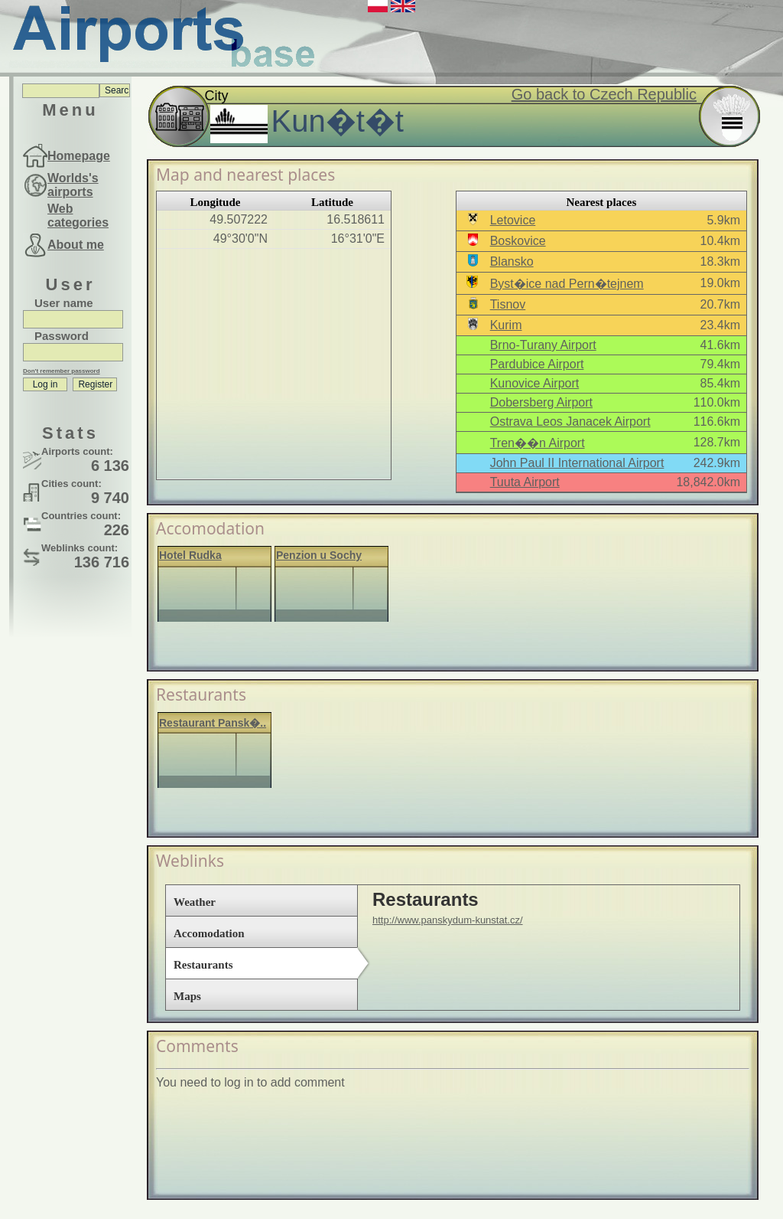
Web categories (78, 215)
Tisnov (508, 304)
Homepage (78, 155)
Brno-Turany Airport (543, 344)
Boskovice (518, 240)
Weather (195, 902)
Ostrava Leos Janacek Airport (570, 421)
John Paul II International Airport (577, 462)
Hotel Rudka (190, 555)
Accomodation (209, 933)
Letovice (513, 220)
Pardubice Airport (537, 364)
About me (75, 244)
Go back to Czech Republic (604, 94)
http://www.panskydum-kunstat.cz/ (447, 920)
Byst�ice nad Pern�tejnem (567, 283)
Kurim (506, 325)
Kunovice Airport (535, 383)
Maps (187, 996)
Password (61, 335)
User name (63, 302)
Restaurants (203, 965)
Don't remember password (61, 371)
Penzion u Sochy (319, 555)
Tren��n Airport (537, 442)
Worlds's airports (73, 185)
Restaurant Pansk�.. (212, 723)
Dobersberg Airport (541, 402)
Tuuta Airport (525, 482)
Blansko (512, 261)
